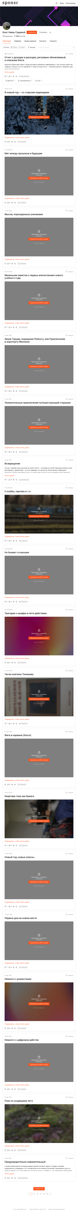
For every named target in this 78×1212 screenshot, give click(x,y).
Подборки (17, 41)
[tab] (7, 41)
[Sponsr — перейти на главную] (10, 3)
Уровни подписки (30, 41)
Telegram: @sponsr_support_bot (37, 1209)
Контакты (42, 41)
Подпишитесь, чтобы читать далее (17, 137)
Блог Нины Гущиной (14, 32)
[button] (39, 67)
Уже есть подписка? (39, 121)
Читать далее (9, 72)
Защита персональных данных (57, 1209)
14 (47, 1194)
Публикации (7, 41)
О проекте (53, 41)
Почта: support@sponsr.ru (20, 1209)
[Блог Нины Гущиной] (7, 26)
